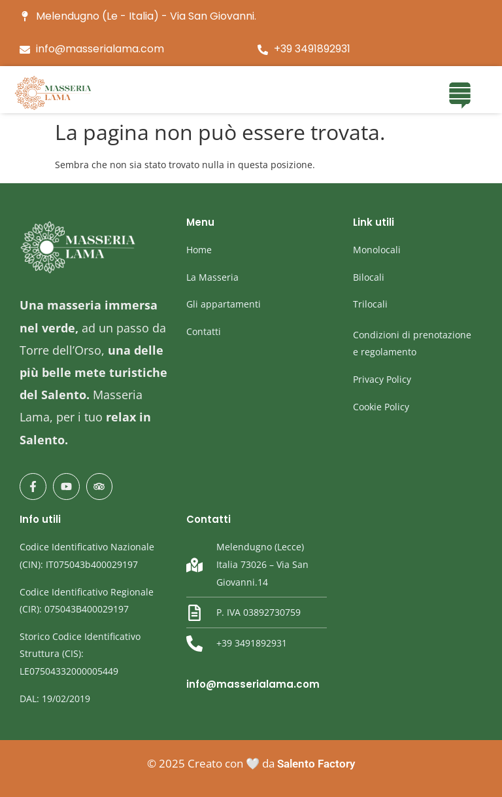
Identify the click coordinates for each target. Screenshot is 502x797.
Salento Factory (316, 763)
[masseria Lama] (53, 93)
